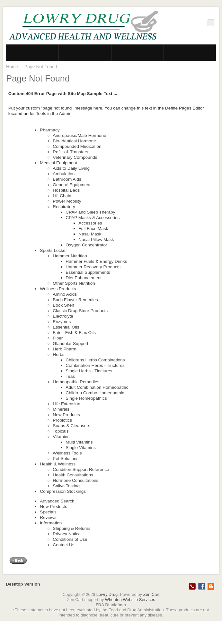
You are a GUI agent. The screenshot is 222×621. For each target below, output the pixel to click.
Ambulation (64, 173)
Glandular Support (70, 343)
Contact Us (63, 544)
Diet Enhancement (84, 277)
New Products (66, 414)
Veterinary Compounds (75, 157)
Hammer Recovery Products (93, 266)
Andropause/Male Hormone (79, 135)
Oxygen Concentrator (86, 245)
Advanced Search (57, 501)
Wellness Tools (67, 453)
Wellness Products (58, 288)
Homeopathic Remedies (76, 381)
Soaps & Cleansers (71, 425)
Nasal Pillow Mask (96, 239)
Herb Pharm (64, 349)
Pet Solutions (65, 458)
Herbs (58, 354)
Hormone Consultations (75, 480)
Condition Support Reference (81, 469)
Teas (70, 376)
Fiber (58, 338)
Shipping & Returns (71, 528)
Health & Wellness (57, 464)
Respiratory (64, 206)
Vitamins (61, 436)
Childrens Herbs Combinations (95, 360)
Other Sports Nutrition (74, 283)
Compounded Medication (77, 146)
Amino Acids (65, 294)
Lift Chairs (62, 195)
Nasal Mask (89, 234)
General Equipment (71, 184)
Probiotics (62, 420)
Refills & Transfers (70, 151)
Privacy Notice (67, 533)
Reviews (48, 517)
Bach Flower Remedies (75, 299)
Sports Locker (53, 250)
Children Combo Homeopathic (95, 392)
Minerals (61, 409)
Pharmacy (49, 130)
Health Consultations (73, 475)
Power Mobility (67, 201)
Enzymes (62, 321)
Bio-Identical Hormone (74, 141)
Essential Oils (66, 327)
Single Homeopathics (86, 398)
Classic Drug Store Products (80, 310)
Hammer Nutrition (70, 255)
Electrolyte (63, 316)
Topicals (60, 431)
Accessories (90, 223)
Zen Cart (151, 594)
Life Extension (66, 403)
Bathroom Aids (67, 179)
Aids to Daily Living (71, 168)
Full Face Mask (93, 228)
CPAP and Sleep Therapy (90, 212)
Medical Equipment (58, 162)
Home (12, 66)
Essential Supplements (88, 272)
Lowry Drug (107, 594)
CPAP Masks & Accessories (93, 217)
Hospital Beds (66, 190)
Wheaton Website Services (130, 599)
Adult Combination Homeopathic (97, 387)
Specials (48, 512)
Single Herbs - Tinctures (89, 370)
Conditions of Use (70, 539)
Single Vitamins (80, 447)
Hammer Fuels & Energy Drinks (96, 261)
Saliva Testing (66, 485)
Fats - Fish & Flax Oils (74, 332)
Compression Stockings (63, 491)
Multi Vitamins (79, 442)
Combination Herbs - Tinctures (95, 365)
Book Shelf (63, 305)
